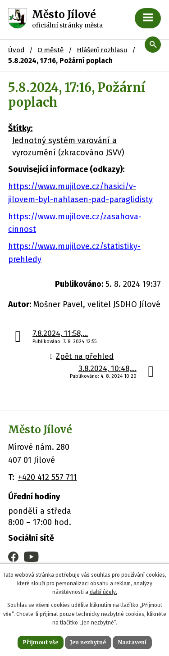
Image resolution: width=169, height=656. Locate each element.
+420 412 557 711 (47, 477)
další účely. (103, 592)
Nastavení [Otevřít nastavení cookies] (132, 642)
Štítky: (20, 128)
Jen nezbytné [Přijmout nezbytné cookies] (88, 642)
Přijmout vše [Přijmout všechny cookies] (40, 642)
